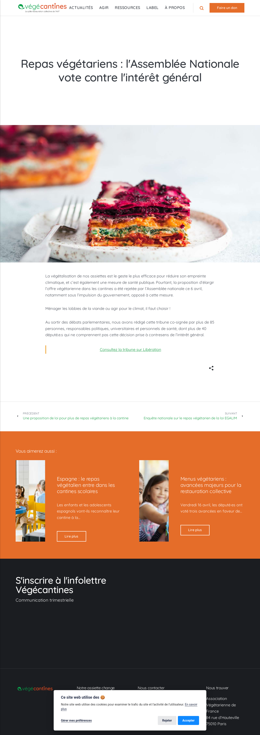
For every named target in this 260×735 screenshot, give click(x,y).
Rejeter (167, 720)
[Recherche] (202, 8)
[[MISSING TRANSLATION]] (211, 368)
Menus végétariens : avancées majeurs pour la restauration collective (210, 485)
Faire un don (227, 8)
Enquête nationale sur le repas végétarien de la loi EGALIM (190, 415)
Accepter (188, 720)
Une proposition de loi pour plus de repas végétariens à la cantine (76, 415)
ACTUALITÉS (81, 7)
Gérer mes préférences (76, 720)
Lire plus (71, 536)
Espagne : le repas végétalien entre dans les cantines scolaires (86, 485)
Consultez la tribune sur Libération (130, 349)
